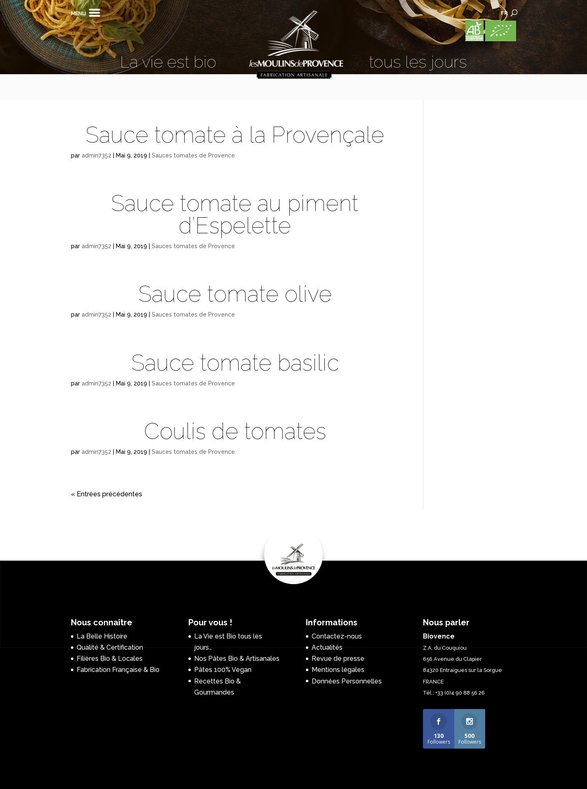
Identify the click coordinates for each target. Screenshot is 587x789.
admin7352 (96, 155)
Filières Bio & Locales (110, 658)
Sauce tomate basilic (235, 363)
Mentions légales (338, 670)
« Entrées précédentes (106, 494)
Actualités (327, 647)
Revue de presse (338, 658)
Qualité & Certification (110, 647)
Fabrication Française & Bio (118, 670)
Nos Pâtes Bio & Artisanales (236, 658)
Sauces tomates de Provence (193, 155)
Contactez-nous (337, 636)
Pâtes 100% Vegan (222, 670)
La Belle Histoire (102, 636)
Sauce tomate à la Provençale (234, 135)
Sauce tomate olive (235, 294)
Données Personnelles (347, 681)
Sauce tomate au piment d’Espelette (235, 214)
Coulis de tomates (235, 431)
